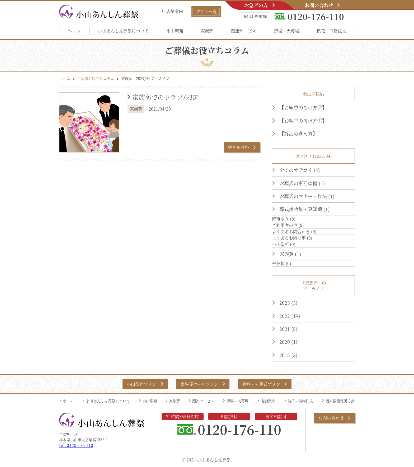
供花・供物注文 (331, 31)
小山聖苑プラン (141, 384)
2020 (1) (288, 341)
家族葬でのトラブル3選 (165, 97)
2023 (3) (288, 302)
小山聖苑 (174, 31)
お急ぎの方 (256, 5)
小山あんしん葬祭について (123, 31)
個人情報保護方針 (340, 400)
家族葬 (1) (290, 253)
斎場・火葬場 (286, 31)
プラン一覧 (206, 11)
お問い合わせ (319, 5)
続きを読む (238, 147)
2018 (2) (288, 354)
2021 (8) (288, 328)
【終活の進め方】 (298, 133)
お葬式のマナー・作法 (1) (307, 196)
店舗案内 (174, 11)
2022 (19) (289, 315)
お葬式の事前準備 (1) (302, 183)
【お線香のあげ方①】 (303, 120)
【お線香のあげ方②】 (303, 107)
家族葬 (207, 31)
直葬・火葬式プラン (261, 384)
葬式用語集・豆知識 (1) (304, 209)
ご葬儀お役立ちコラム (95, 78)
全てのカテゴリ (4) (299, 169)
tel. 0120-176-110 (76, 445)
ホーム (74, 31)
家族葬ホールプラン (199, 384)
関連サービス (243, 31)
